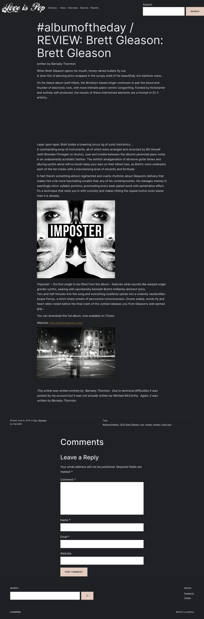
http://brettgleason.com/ (66, 322)
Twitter (187, 598)
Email (65, 536)
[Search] (87, 596)
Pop (35, 420)
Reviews (42, 420)
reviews (156, 424)
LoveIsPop (15, 612)
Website (65, 553)
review (148, 424)
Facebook (189, 593)
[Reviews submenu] (57, 8)
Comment (68, 479)
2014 (122, 424)
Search (147, 4)
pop (142, 424)
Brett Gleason (132, 424)
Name (65, 520)
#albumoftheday (111, 424)
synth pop (166, 424)
